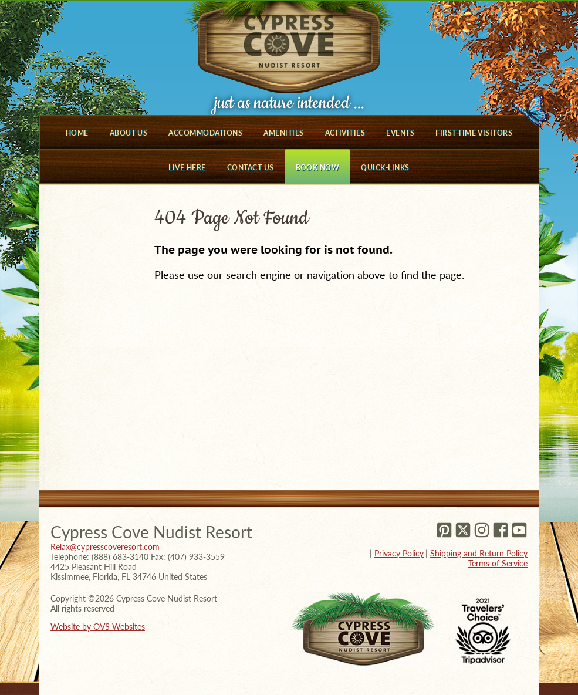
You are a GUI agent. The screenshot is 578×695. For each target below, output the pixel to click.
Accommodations (205, 133)
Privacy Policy (399, 553)
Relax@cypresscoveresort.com (105, 547)
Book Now (318, 167)
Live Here (186, 167)
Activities (345, 133)
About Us (129, 133)
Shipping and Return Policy (479, 553)
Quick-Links (385, 167)
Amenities (283, 133)
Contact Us (250, 167)
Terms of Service (498, 563)
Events (400, 133)
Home (77, 133)
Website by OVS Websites (97, 627)
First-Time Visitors (473, 133)
